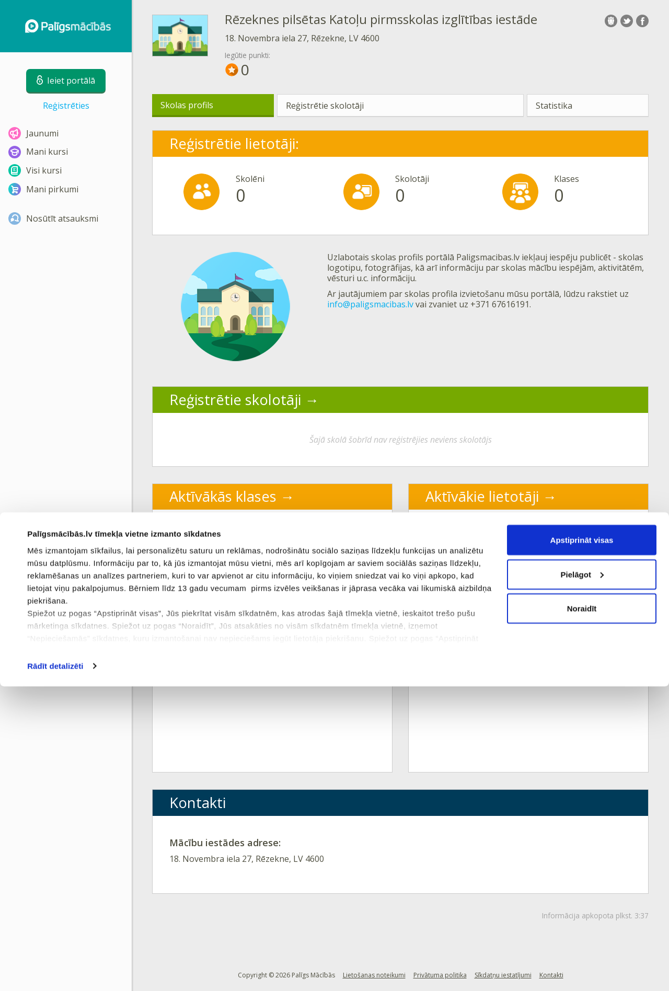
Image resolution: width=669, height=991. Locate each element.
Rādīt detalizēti (55, 970)
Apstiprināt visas (582, 844)
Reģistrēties (66, 105)
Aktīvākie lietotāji (482, 496)
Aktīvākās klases (222, 496)
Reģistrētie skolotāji (325, 105)
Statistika (554, 105)
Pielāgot (582, 878)
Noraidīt (582, 912)
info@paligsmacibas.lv (370, 304)
